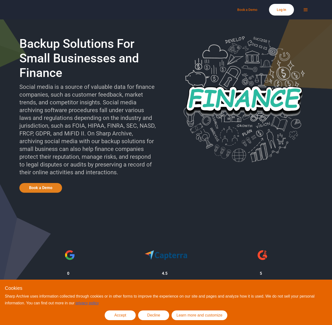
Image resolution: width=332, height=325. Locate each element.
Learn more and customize (199, 315)
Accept (120, 315)
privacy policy (87, 303)
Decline (153, 315)
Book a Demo (40, 187)
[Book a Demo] (247, 10)
